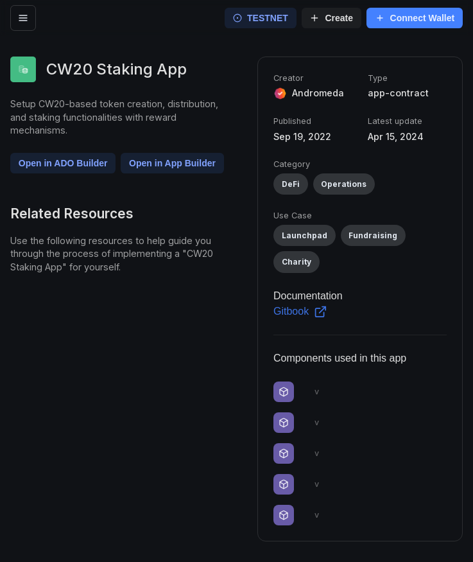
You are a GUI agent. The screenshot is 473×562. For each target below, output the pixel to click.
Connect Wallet (415, 18)
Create (331, 18)
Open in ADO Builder (63, 163)
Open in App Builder (172, 163)
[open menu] (23, 18)
